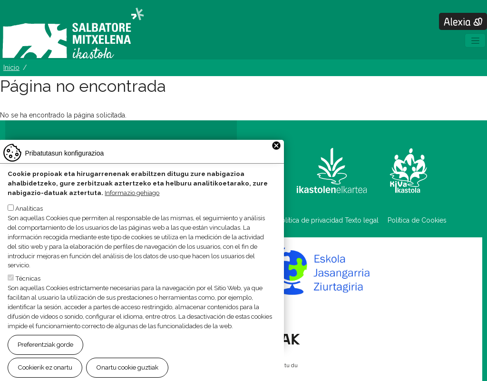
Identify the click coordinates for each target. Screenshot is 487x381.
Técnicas (27, 286)
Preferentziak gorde (45, 352)
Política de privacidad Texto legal (328, 220)
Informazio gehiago (132, 200)
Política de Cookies (417, 220)
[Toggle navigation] (475, 40)
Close (276, 153)
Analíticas (29, 216)
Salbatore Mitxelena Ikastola (73, 33)
